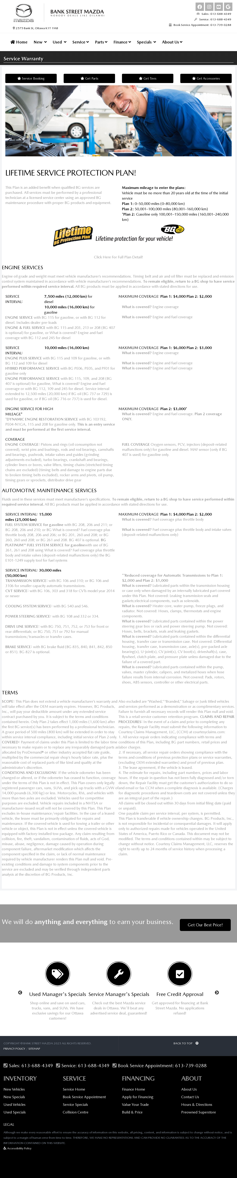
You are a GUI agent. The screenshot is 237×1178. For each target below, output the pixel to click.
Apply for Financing (137, 1094)
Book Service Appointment (84, 1094)
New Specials (14, 1094)
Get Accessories (206, 78)
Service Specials (75, 1101)
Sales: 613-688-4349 (213, 13)
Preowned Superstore (198, 1109)
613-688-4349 (37, 1062)
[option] (57, 989)
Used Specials (14, 1109)
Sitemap (34, 1045)
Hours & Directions (196, 1101)
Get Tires (147, 78)
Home (19, 42)
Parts (101, 42)
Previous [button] (20, 989)
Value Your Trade (135, 1101)
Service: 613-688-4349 (212, 19)
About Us (172, 42)
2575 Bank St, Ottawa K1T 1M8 (35, 28)
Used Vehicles (14, 1101)
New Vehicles (14, 1086)
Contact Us (190, 1094)
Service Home (74, 1086)
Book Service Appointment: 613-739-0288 (200, 25)
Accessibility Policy (17, 1145)
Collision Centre (75, 1109)
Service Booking (31, 78)
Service (80, 42)
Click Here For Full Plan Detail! (118, 257)
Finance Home (133, 1086)
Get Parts (89, 78)
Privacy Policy (14, 1045)
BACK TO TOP (186, 1040)
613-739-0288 (191, 1062)
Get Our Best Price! (205, 921)
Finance (122, 42)
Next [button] (217, 989)
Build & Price (132, 1109)
